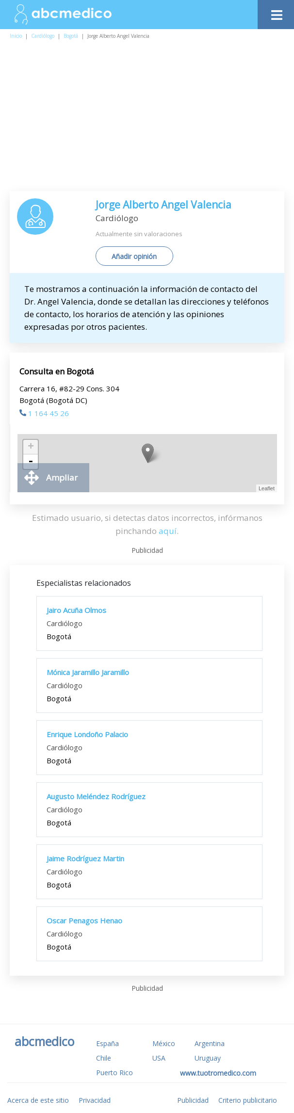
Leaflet (267, 488)
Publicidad (193, 1100)
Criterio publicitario (247, 1100)
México (163, 1043)
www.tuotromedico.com (218, 1073)
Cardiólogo (42, 35)
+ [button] (31, 447)
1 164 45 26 (44, 413)
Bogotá (71, 35)
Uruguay (208, 1058)
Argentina (210, 1043)
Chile (103, 1058)
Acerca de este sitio (38, 1100)
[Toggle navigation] (275, 12)
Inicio (16, 35)
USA (158, 1058)
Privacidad (95, 1100)
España (107, 1043)
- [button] (30, 461)
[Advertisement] (152, 118)
